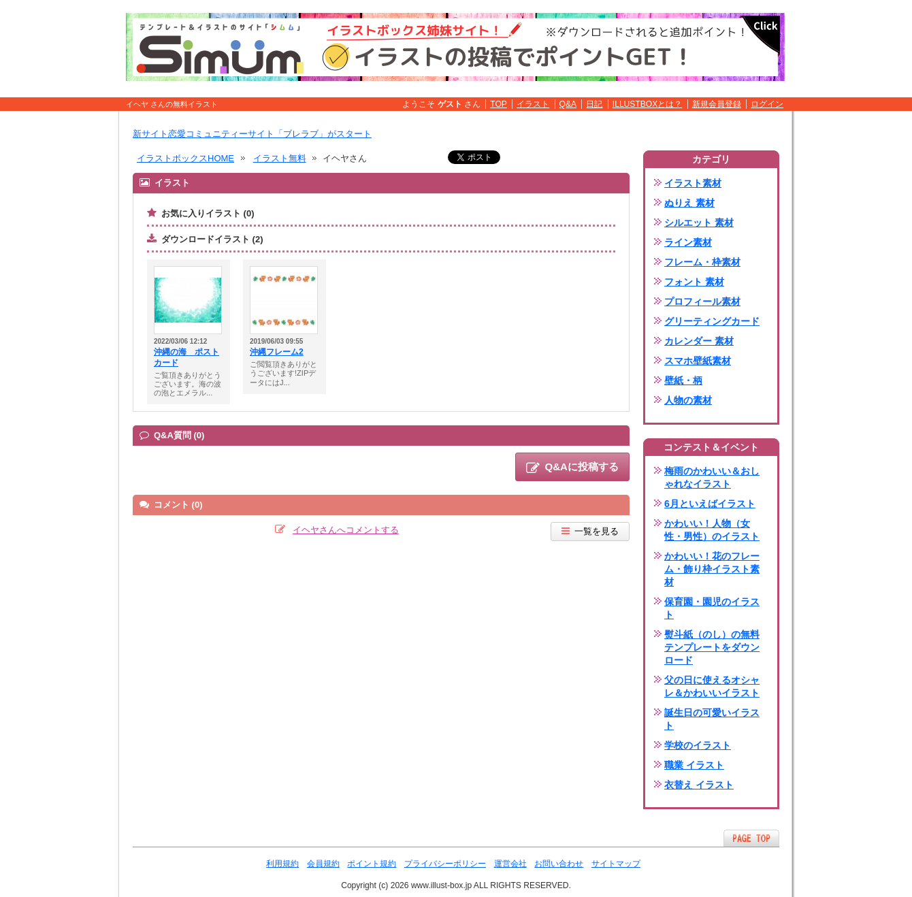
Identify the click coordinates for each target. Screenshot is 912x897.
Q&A (568, 104)
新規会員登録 (716, 104)
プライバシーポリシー (445, 863)
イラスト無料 (279, 158)
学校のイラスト (697, 745)
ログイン (767, 104)
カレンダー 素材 (699, 341)
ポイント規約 (371, 863)
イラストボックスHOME (185, 158)
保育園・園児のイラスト (712, 608)
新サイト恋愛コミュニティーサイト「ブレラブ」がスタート (252, 134)
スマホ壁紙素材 (697, 360)
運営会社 (510, 863)
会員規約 (323, 863)
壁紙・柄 (683, 380)
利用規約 (282, 863)
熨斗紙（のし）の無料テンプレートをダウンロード (712, 647)
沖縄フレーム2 (277, 352)
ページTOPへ (751, 838)
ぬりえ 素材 (689, 202)
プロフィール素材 (702, 301)
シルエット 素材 (699, 222)
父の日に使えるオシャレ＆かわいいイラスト (712, 686)
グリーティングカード (712, 321)
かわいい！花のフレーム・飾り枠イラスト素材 (712, 569)
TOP (498, 104)
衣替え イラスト (699, 784)
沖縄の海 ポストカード (186, 357)
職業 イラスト (694, 765)
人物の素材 (688, 400)
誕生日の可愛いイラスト (712, 719)
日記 (594, 104)
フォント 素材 (694, 281)
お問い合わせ (558, 863)
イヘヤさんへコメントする (346, 530)
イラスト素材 (692, 183)
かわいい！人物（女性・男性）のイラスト (712, 530)
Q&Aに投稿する (572, 467)
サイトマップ (615, 863)
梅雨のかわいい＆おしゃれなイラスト (712, 477)
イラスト (533, 104)
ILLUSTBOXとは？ (647, 104)
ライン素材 (688, 242)
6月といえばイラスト (709, 503)
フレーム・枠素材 (702, 262)
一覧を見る (590, 531)
